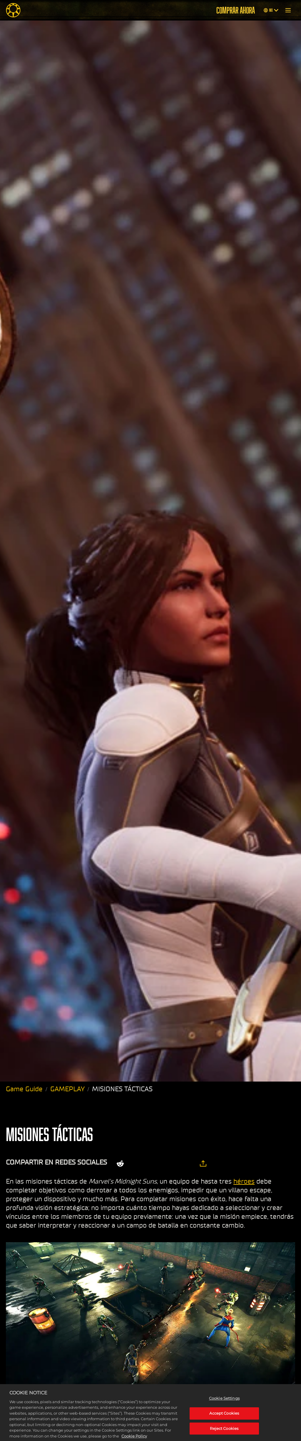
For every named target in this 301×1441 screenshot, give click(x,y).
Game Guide (24, 1089)
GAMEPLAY (67, 1089)
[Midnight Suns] (13, 10)
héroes (244, 1181)
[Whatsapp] (168, 1163)
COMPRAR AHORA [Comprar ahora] (235, 10)
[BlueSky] (186, 1163)
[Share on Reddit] (120, 1163)
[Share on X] (137, 1163)
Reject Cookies (224, 1432)
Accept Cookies (224, 1416)
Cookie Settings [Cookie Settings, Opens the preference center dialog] (224, 1402)
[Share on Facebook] (153, 1163)
